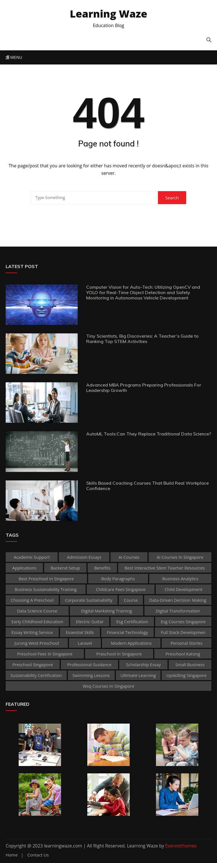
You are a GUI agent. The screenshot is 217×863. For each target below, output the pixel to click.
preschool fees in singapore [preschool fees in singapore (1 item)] (44, 654)
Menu (14, 57)
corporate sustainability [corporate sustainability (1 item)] (88, 600)
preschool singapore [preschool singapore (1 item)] (32, 664)
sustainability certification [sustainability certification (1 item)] (36, 675)
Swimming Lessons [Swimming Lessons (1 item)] (91, 675)
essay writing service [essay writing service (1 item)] (32, 632)
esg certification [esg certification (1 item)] (132, 621)
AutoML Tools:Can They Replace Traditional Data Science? (148, 434)
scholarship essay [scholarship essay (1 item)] (143, 664)
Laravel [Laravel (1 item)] (85, 643)
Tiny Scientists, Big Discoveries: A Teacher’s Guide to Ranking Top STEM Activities (142, 338)
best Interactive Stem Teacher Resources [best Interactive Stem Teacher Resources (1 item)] (165, 568)
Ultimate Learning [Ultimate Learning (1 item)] (138, 675)
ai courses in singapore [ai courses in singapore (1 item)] (180, 557)
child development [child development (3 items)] (183, 589)
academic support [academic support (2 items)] (32, 557)
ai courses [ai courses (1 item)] (129, 557)
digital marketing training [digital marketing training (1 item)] (106, 611)
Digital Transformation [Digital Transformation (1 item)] (178, 611)
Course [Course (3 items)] (131, 600)
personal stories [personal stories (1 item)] (187, 643)
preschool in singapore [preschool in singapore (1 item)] (119, 654)
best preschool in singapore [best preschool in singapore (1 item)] (46, 578)
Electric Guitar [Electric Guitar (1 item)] (90, 621)
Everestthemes (181, 846)
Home (12, 855)
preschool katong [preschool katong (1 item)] (183, 654)
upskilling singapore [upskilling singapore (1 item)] (186, 675)
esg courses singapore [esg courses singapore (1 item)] (183, 621)
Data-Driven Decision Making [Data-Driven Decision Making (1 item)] (177, 600)
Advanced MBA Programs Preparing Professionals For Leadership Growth (143, 387)
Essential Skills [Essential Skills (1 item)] (80, 632)
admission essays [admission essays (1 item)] (84, 557)
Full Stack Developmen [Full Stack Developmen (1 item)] (183, 632)
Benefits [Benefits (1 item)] (102, 568)
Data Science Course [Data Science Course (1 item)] (37, 611)
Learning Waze (108, 14)
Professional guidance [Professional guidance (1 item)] (89, 664)
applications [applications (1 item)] (24, 568)
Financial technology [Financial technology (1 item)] (127, 632)
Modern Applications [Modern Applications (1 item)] (131, 643)
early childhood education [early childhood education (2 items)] (37, 621)
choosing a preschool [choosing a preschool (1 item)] (32, 600)
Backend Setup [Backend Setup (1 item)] (65, 568)
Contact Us (38, 855)
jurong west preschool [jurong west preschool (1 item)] (36, 643)
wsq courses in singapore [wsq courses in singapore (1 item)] (108, 686)
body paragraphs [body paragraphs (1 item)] (118, 578)
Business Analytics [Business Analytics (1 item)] (180, 578)
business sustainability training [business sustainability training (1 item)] (46, 589)
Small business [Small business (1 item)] (190, 664)
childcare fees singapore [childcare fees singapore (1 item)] (120, 589)
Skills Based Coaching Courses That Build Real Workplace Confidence (147, 485)
